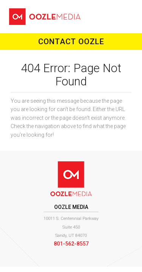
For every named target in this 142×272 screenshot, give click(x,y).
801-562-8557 (71, 244)
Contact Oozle (71, 41)
